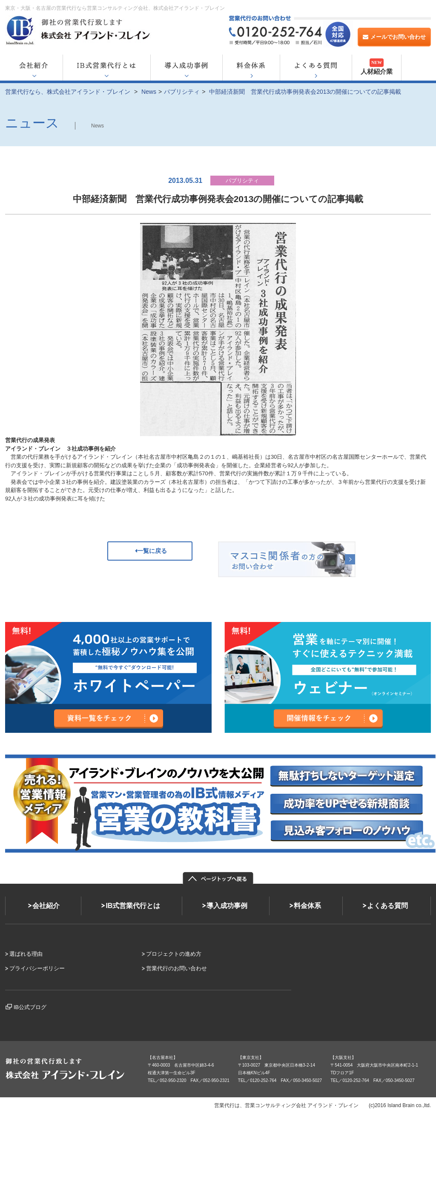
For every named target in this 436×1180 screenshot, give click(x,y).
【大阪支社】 (343, 1057)
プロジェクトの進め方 (173, 954)
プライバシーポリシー (37, 968)
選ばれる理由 (26, 954)
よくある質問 (387, 905)
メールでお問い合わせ (394, 37)
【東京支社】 (251, 1057)
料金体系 (307, 905)
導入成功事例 (227, 905)
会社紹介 (46, 905)
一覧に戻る (150, 550)
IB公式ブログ (30, 1007)
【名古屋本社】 (163, 1057)
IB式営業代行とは (133, 905)
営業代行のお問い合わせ (176, 968)
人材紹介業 (377, 66)
